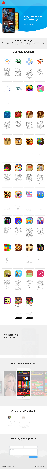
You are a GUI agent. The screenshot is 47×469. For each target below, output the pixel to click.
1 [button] (21, 402)
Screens (32, 3)
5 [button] (24, 402)
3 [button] (23, 402)
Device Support (26, 3)
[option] (9, 421)
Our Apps (20, 3)
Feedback (37, 3)
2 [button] (22, 402)
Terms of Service (42, 466)
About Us (16, 3)
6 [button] (25, 402)
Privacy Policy (37, 466)
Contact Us (42, 3)
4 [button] (24, 402)
